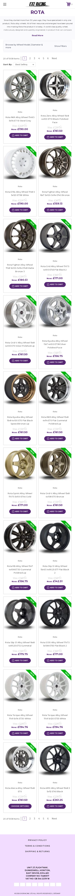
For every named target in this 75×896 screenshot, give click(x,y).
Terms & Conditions (37, 846)
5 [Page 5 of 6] (43, 58)
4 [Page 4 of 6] (39, 58)
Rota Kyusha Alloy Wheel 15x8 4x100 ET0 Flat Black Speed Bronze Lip (20, 420)
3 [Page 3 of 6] (34, 58)
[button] (37, 46)
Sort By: (7, 64)
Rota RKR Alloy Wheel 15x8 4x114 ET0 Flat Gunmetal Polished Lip (55, 420)
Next (55, 58)
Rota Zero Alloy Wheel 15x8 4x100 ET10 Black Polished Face (55, 119)
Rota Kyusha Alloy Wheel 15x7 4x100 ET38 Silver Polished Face (55, 344)
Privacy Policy (37, 840)
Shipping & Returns (37, 851)
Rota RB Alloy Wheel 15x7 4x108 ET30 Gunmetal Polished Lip (20, 569)
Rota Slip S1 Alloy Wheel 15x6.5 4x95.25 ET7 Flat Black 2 (55, 569)
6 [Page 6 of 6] (48, 58)
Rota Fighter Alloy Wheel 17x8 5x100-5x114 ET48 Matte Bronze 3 (20, 268)
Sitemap (56, 893)
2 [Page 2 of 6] (30, 58)
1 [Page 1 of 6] (24, 58)
